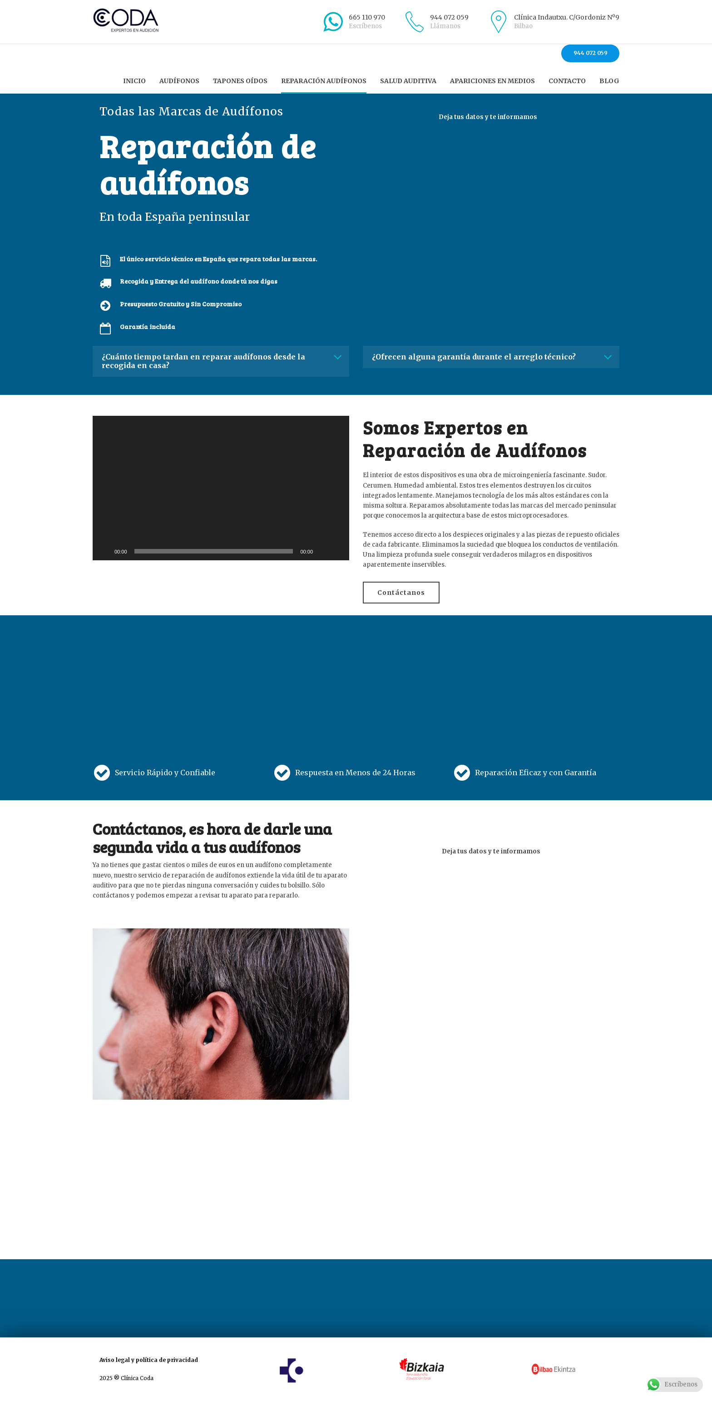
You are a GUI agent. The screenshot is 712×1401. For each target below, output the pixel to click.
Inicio (134, 81)
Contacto (567, 81)
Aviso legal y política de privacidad (148, 1359)
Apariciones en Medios (492, 81)
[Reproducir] (104, 551)
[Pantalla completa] (337, 551)
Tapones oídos (240, 81)
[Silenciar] (322, 551)
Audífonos (179, 81)
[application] (221, 488)
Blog (609, 81)
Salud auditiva (408, 81)
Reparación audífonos (323, 81)
